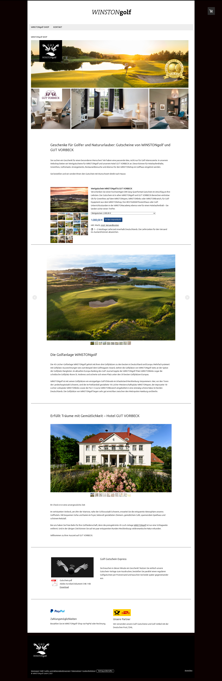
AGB (41, 671)
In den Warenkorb (113, 220)
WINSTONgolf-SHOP (40, 27)
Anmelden (188, 670)
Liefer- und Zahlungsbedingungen (57, 671)
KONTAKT (57, 27)
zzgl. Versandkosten (110, 225)
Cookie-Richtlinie (88, 671)
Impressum (35, 671)
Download (64, 587)
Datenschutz (76, 671)
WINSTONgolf (140, 525)
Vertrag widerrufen (105, 671)
